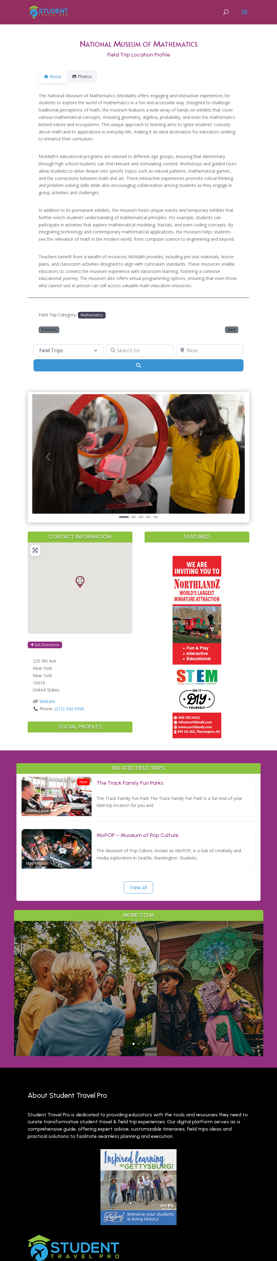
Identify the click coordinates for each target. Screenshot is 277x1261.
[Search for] (140, 350)
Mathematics (92, 314)
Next (232, 329)
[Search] (138, 365)
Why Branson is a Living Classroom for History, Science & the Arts (139, 965)
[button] (48, 456)
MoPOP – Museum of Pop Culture (137, 835)
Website (47, 701)
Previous (49, 329)
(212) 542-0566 (69, 708)
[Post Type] (68, 350)
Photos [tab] (85, 76)
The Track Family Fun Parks (129, 783)
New (83, 781)
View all (138, 887)
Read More (138, 1013)
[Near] (210, 350)
